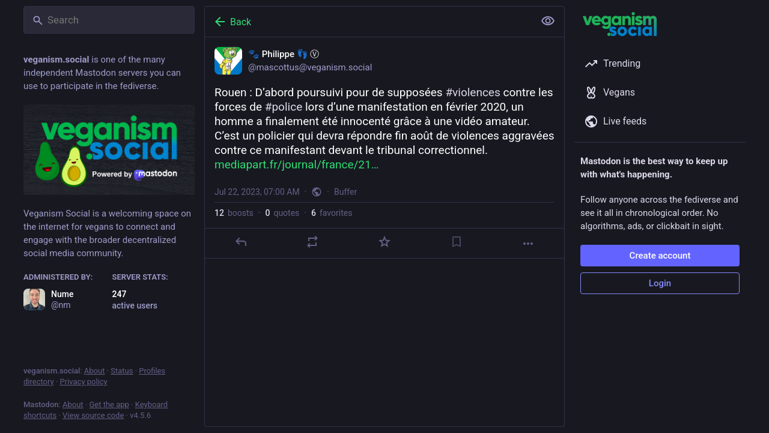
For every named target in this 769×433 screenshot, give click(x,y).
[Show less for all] (548, 21)
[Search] (109, 20)
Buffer (345, 192)
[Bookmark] (456, 242)
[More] (528, 243)
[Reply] (241, 242)
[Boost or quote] (312, 242)
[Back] (368, 22)
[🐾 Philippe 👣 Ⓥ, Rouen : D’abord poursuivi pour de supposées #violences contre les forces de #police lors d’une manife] (384, 148)
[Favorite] (384, 242)
